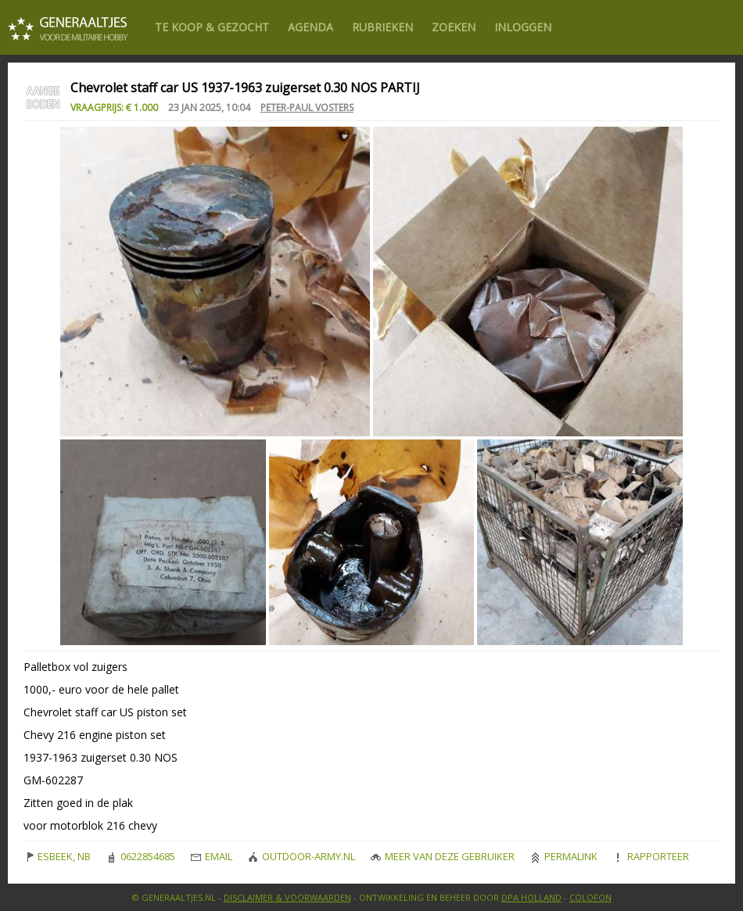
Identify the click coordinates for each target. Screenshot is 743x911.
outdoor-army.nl (301, 856)
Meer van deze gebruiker (443, 856)
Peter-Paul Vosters (307, 107)
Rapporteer (651, 856)
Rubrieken (382, 27)
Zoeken (454, 27)
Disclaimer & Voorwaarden (287, 897)
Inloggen (522, 27)
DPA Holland (531, 897)
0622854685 (140, 856)
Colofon (590, 897)
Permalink (564, 856)
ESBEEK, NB (57, 856)
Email (211, 856)
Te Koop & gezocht (212, 27)
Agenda (310, 27)
